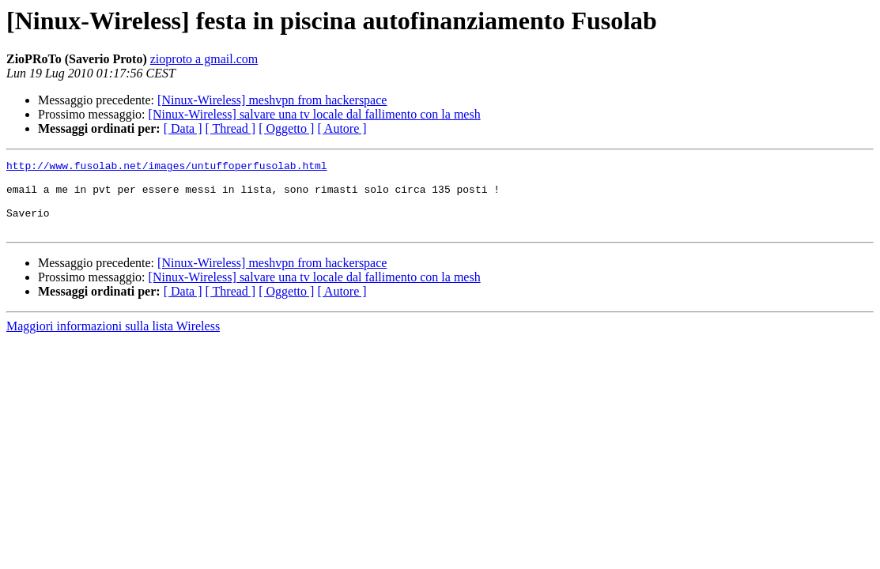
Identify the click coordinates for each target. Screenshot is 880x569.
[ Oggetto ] (286, 128)
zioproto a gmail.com (204, 59)
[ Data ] (183, 128)
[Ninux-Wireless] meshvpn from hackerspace (272, 100)
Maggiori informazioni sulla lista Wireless (113, 340)
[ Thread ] (231, 128)
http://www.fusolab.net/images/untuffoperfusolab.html (166, 167)
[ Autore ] (341, 128)
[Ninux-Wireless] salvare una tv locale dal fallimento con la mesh (315, 114)
